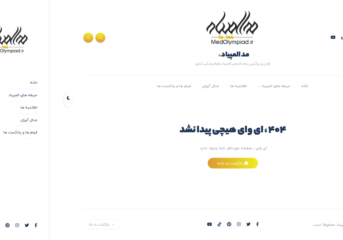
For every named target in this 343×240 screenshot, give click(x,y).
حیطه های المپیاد (214, 85)
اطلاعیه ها (177, 85)
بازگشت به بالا (41, 224)
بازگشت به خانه (171, 163)
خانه (243, 85)
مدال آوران (149, 85)
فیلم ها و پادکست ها (113, 85)
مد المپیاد (172, 55)
